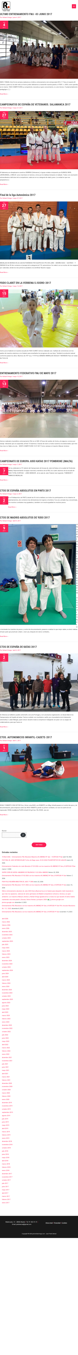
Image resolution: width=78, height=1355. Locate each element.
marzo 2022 (6, 1044)
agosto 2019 (6, 1112)
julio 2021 (5, 1060)
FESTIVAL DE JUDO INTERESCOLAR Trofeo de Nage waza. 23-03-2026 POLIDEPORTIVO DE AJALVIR (34, 856)
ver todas (39, 841)
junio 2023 (5, 1002)
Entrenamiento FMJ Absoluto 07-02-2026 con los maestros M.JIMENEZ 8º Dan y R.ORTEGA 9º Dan (34, 872)
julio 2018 (5, 1147)
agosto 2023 (6, 999)
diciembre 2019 (7, 1099)
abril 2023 (5, 1008)
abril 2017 (5, 1189)
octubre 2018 (6, 1144)
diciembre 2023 (7, 986)
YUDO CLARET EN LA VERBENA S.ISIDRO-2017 (25, 279)
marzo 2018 (6, 1160)
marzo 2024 (6, 976)
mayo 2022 (5, 1037)
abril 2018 (5, 1157)
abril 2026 (5, 915)
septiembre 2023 (7, 996)
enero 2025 (5, 954)
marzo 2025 (6, 947)
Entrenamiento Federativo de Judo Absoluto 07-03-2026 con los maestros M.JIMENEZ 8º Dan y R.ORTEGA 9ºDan (38, 862)
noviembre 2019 (7, 1102)
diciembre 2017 (7, 1170)
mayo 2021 (5, 1067)
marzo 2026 (6, 918)
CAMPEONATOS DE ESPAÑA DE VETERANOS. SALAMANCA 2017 (35, 100)
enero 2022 (5, 1050)
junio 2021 (5, 1063)
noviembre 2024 (7, 960)
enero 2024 (5, 983)
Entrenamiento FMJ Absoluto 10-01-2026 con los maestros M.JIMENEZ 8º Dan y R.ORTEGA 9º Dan (34, 881)
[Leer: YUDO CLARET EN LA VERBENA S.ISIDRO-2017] (39, 315)
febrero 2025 (6, 950)
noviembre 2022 (7, 1025)
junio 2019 (5, 1118)
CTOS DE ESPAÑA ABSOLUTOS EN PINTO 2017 (25, 486)
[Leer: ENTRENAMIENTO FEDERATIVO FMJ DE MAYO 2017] (39, 405)
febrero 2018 (6, 1163)
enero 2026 (5, 925)
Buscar (4, 827)
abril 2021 (5, 1070)
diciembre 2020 (7, 1079)
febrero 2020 (6, 1092)
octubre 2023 (6, 992)
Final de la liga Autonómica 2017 (17, 191)
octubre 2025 (6, 934)
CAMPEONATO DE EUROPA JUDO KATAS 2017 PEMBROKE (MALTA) (36, 457)
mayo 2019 (5, 1121)
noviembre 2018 (7, 1141)
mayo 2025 (5, 944)
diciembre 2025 (7, 928)
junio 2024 (5, 970)
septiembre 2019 (7, 1108)
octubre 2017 (6, 1176)
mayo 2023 (5, 1005)
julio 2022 (5, 1031)
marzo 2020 (6, 1089)
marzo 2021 (6, 1073)
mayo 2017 (5, 1186)
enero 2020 (5, 1096)
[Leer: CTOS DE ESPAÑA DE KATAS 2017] (39, 679)
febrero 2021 (6, 1076)
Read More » (4, 90)
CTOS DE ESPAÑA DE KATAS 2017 (18, 643)
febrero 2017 (6, 1196)
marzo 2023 (6, 1012)
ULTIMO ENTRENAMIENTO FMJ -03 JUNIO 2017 (26, 10)
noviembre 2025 (7, 931)
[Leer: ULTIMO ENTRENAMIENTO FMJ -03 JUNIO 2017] (39, 46)
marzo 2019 (6, 1128)
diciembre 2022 (7, 1021)
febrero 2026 (6, 921)
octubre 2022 (6, 1028)
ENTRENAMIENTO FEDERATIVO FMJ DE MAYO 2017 (28, 369)
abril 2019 (5, 1125)
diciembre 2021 (7, 1054)
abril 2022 (5, 1041)
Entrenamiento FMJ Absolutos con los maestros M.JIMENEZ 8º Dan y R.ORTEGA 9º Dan (30, 908)
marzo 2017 (6, 1192)
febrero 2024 (6, 979)
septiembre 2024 (7, 967)
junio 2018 (5, 1150)
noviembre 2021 (7, 1057)
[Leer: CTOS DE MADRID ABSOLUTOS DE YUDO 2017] (38, 570)
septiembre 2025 (7, 937)
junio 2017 (5, 1183)
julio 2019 (5, 1115)
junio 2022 (5, 1034)
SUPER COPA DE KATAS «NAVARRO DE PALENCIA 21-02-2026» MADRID (25, 868)
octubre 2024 (6, 963)
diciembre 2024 (7, 957)
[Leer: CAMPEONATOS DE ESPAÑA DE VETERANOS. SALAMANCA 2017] (39, 136)
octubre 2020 (6, 1086)
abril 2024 (5, 973)
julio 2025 (5, 941)
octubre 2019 (6, 1105)
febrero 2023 (6, 1015)
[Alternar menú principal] (74, 4)
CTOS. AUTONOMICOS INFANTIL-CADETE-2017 (26, 733)
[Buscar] (23, 831)
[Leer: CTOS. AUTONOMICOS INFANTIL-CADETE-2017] (39, 769)
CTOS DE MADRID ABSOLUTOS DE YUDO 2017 (25, 513)
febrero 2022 (6, 1047)
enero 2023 (5, 1018)
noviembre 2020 (7, 1083)
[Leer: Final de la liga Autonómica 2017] (39, 227)
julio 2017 (5, 1179)
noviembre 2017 (7, 1173)
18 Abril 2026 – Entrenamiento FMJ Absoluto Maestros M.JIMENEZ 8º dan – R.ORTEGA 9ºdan (32, 853)
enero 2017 (5, 1199)
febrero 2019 (6, 1131)
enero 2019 (5, 1134)
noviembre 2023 (7, 989)
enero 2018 (5, 1167)
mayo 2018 (5, 1154)
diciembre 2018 (7, 1138)
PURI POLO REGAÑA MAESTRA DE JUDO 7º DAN (17, 878)
